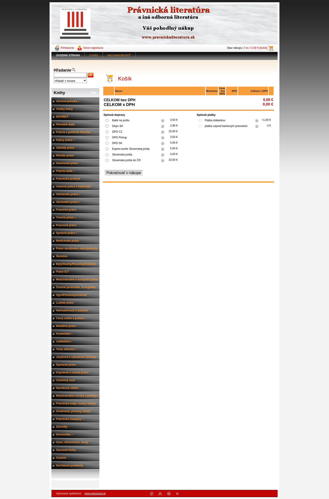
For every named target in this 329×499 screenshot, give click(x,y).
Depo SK (117, 126)
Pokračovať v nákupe (123, 173)
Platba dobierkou (215, 120)
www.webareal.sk (95, 493)
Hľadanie (62, 70)
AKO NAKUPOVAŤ (119, 55)
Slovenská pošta (122, 154)
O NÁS (93, 55)
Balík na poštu (121, 120)
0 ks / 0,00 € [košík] (255, 47)
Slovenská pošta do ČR (126, 160)
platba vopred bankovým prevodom (226, 126)
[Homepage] (68, 55)
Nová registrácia (93, 47)
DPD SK (117, 143)
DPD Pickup (119, 137)
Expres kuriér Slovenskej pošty (131, 148)
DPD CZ (117, 131)
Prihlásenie (67, 47)
